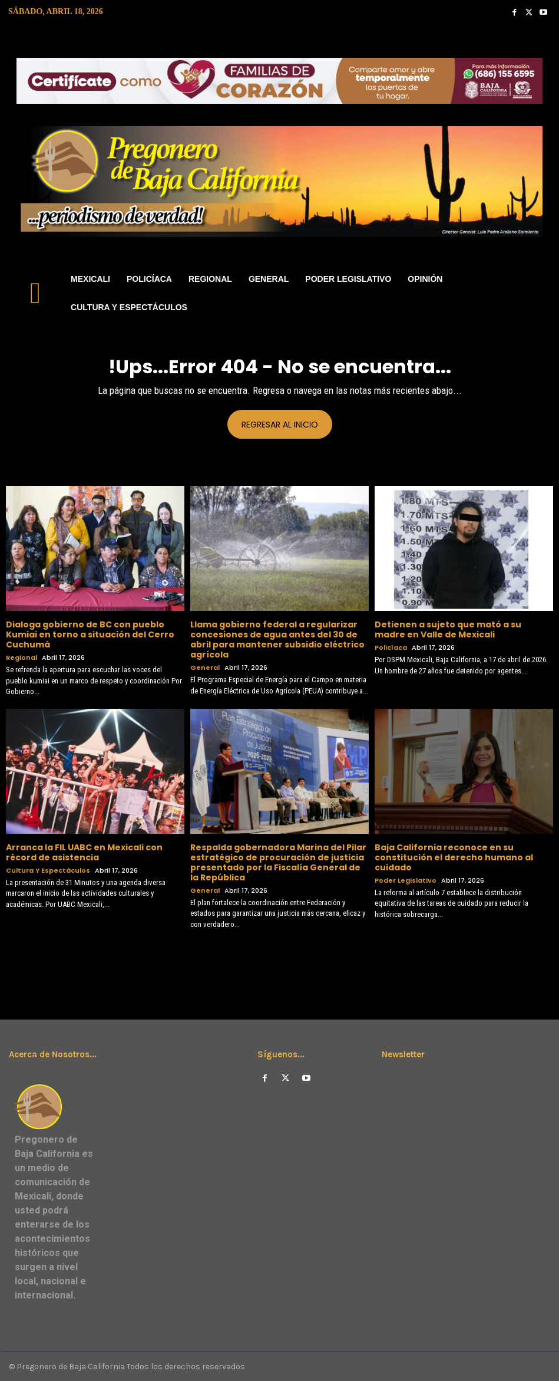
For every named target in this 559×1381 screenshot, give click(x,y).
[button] (539, 293)
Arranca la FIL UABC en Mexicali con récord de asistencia (84, 852)
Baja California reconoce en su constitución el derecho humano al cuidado (454, 857)
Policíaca (391, 648)
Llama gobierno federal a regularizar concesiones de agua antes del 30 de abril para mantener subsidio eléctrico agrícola (277, 639)
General (205, 668)
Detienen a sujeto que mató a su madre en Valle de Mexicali (448, 629)
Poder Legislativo (405, 880)
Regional (21, 658)
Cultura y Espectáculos (48, 870)
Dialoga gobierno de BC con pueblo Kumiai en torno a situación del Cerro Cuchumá (90, 634)
